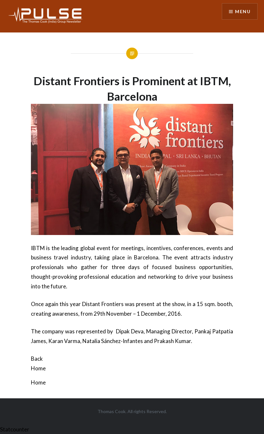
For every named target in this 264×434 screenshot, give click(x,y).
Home (38, 368)
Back (37, 358)
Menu (242, 11)
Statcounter (14, 429)
